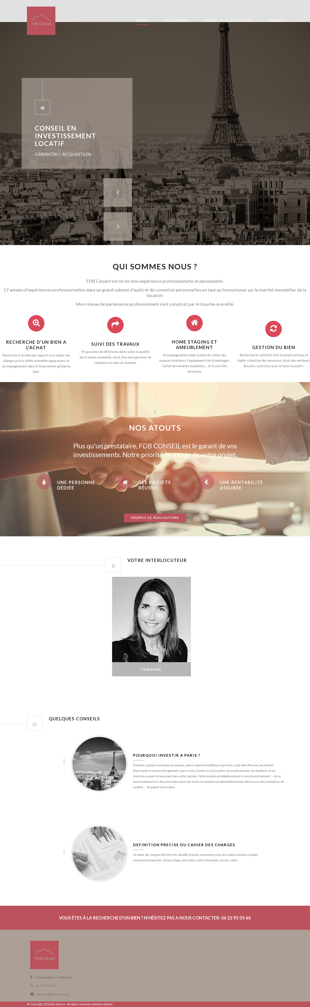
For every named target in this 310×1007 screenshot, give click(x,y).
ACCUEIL (142, 20)
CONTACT (275, 20)
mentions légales (102, 1004)
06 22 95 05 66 (46, 985)
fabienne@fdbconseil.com (53, 994)
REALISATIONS (176, 20)
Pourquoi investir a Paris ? (167, 755)
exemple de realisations (155, 517)
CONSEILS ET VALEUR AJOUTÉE (227, 20)
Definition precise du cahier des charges (184, 844)
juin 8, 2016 (41, 762)
